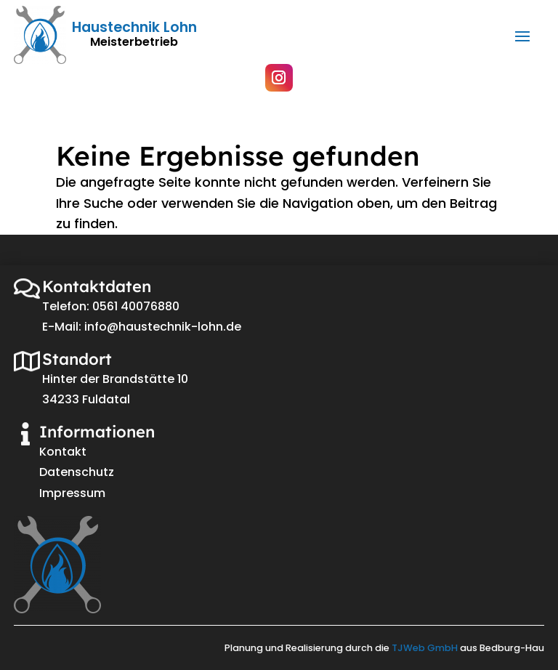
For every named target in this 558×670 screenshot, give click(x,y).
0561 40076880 (135, 306)
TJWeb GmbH (425, 648)
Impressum (72, 493)
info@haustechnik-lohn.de (162, 326)
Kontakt (62, 451)
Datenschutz (76, 472)
